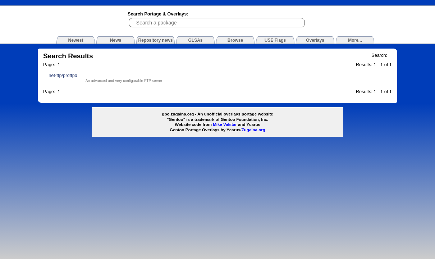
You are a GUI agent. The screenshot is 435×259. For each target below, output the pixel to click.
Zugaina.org (253, 130)
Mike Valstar (225, 124)
